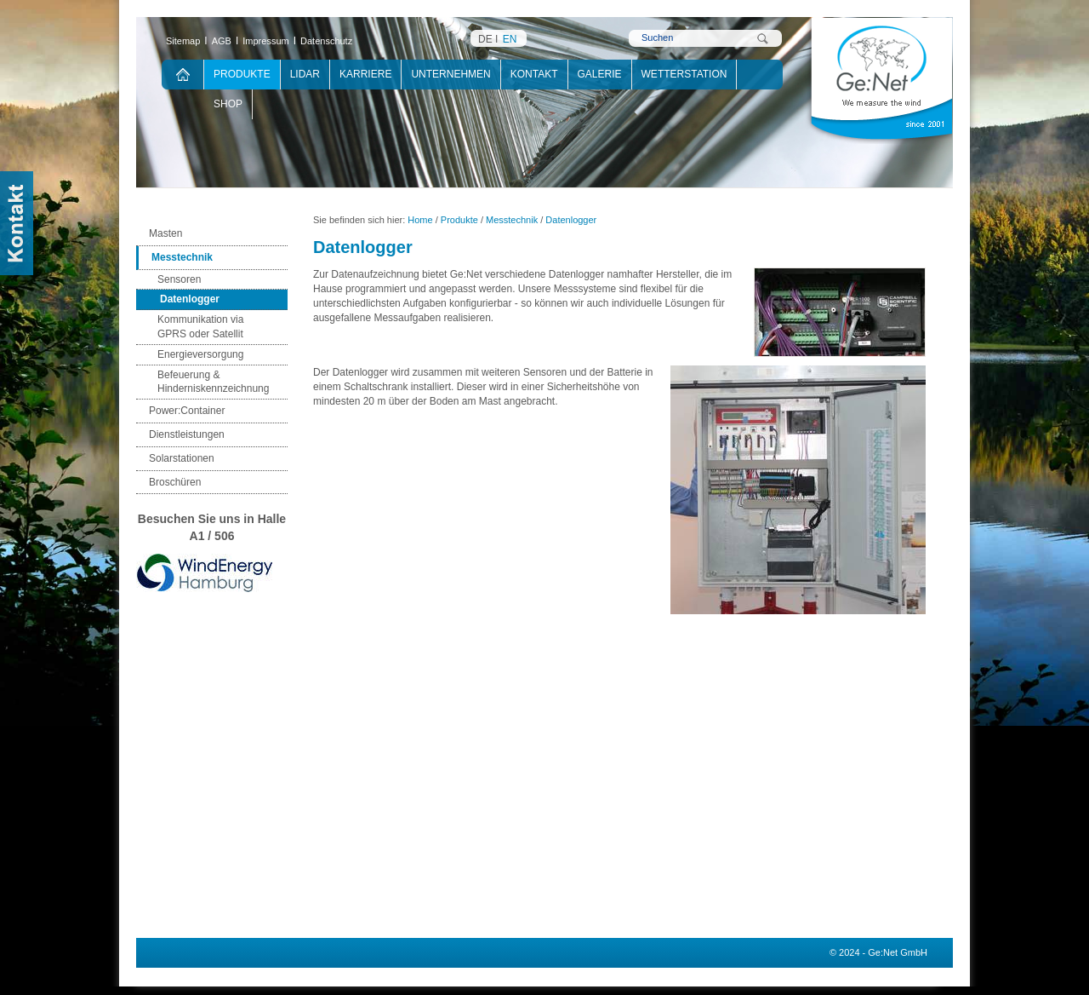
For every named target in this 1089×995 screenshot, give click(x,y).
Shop (228, 104)
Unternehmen (450, 74)
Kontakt (534, 74)
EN (510, 39)
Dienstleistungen (187, 434)
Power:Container (187, 411)
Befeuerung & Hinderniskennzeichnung (213, 382)
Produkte (242, 74)
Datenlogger (190, 299)
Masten (165, 233)
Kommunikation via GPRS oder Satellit (200, 326)
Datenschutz (326, 41)
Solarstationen (181, 458)
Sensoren (179, 279)
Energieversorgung (200, 354)
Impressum (265, 41)
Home (420, 220)
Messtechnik (182, 257)
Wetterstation (684, 74)
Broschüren (175, 482)
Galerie (600, 74)
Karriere (365, 74)
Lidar (305, 74)
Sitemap (183, 41)
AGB (221, 41)
